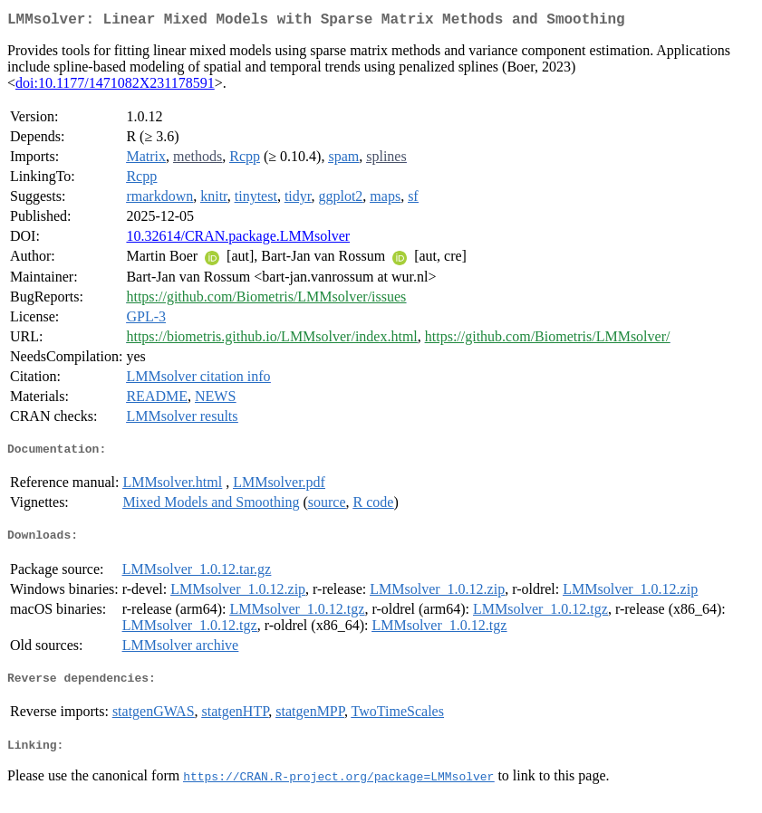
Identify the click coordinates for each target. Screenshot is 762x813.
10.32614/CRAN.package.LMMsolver (238, 239)
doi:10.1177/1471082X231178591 (115, 86)
